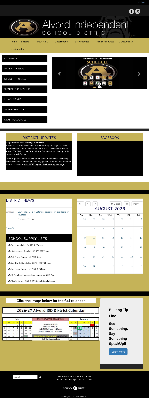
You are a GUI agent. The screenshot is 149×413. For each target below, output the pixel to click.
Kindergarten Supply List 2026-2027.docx (28, 251)
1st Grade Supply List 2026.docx (24, 257)
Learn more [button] (118, 351)
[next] (95, 203)
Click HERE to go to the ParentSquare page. (44, 164)
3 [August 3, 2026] (94, 228)
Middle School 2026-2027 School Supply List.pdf (32, 281)
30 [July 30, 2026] (122, 219)
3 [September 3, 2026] (122, 266)
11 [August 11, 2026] (103, 238)
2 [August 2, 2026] (85, 228)
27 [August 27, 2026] (122, 256)
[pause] (99, 87)
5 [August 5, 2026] (113, 228)
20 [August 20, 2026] (122, 247)
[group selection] (80, 203)
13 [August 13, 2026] (122, 238)
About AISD (43, 41)
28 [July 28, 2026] (103, 219)
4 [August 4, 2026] (103, 228)
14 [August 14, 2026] (131, 238)
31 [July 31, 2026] (131, 219)
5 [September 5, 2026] (141, 266)
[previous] (88, 203)
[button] (59, 73)
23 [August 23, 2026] (84, 256)
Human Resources (105, 41)
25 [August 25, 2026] (103, 256)
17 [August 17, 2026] (94, 247)
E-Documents (126, 41)
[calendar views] (137, 203)
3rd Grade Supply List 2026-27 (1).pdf (27, 269)
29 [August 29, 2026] (141, 256)
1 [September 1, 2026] (103, 266)
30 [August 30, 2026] (84, 266)
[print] (127, 203)
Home (13, 41)
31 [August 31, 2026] (94, 266)
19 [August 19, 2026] (112, 247)
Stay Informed (83, 41)
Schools (26, 41)
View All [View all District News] (10, 228)
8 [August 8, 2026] (141, 228)
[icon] (137, 11)
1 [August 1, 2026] (141, 219)
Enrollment (17, 49)
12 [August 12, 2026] (112, 238)
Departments (63, 41)
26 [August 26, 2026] (112, 256)
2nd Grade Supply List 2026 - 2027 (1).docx (29, 263)
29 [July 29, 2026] (112, 219)
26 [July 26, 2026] (84, 219)
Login (141, 2)
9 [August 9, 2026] (85, 238)
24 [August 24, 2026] (94, 256)
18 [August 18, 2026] (103, 247)
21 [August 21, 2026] (131, 247)
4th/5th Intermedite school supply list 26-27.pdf (31, 275)
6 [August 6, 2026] (122, 228)
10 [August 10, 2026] (94, 238)
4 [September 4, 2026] (132, 266)
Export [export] (115, 203)
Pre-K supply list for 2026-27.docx (25, 245)
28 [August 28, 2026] (131, 256)
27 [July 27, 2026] (94, 219)
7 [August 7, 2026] (132, 228)
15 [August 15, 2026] (141, 238)
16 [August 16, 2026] (84, 247)
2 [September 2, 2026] (113, 266)
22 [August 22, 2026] (141, 247)
